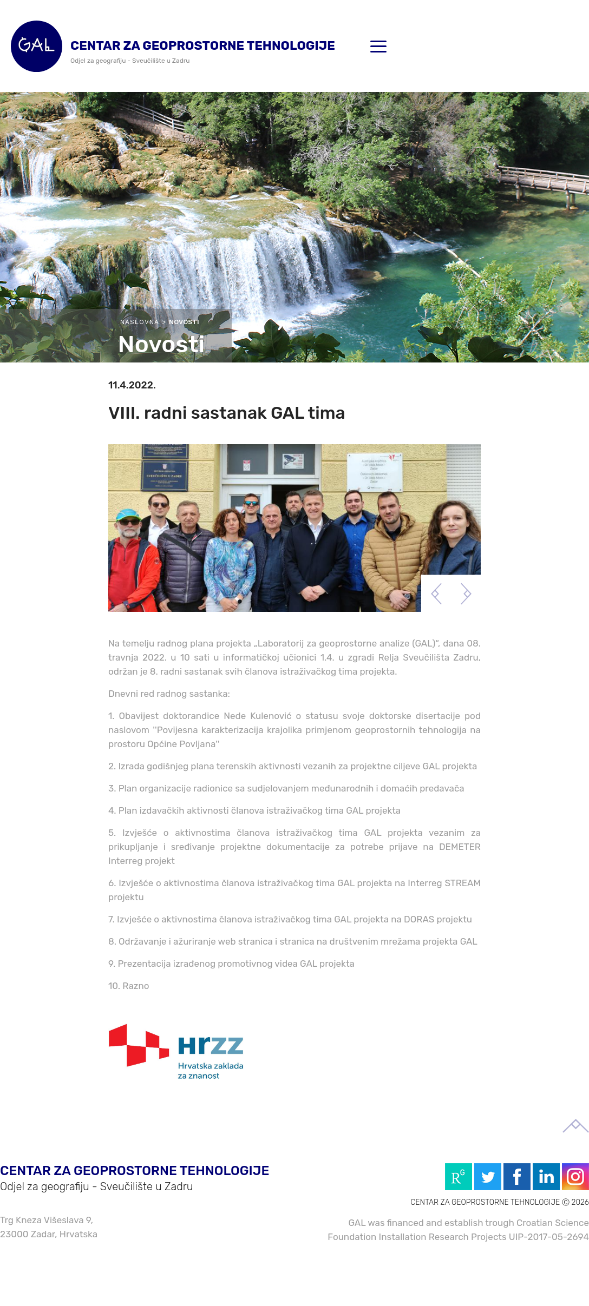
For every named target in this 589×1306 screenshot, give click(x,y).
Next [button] (466, 593)
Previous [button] (436, 593)
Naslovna (139, 322)
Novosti (184, 322)
